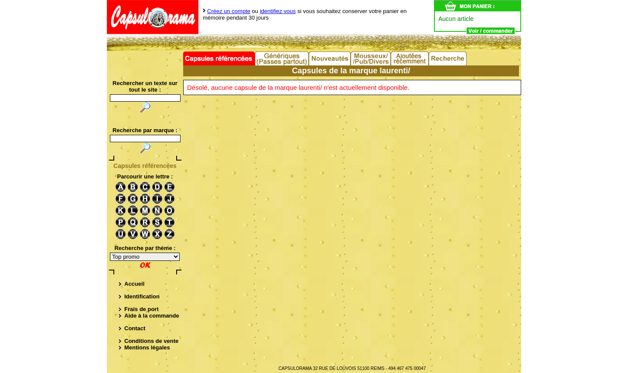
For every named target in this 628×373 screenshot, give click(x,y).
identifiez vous (278, 11)
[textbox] (145, 138)
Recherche (448, 58)
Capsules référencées (219, 58)
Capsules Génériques (282, 58)
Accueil (134, 284)
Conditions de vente (151, 341)
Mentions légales (147, 347)
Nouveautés (330, 58)
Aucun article (456, 18)
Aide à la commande (151, 315)
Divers (371, 58)
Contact (134, 328)
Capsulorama (152, 17)
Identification (142, 296)
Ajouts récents (410, 58)
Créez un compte (228, 11)
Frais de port (141, 309)
